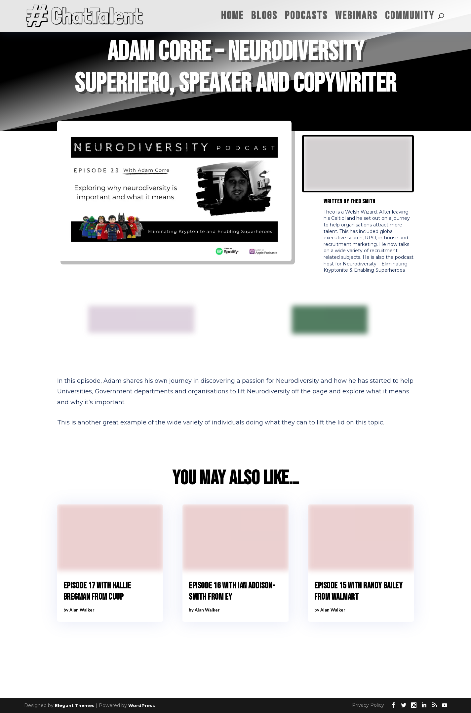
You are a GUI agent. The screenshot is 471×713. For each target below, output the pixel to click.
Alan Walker (82, 610)
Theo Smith (362, 201)
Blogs (264, 15)
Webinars (356, 15)
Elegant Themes (75, 705)
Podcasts (306, 15)
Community (410, 15)
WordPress (141, 705)
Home (232, 15)
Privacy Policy (368, 705)
